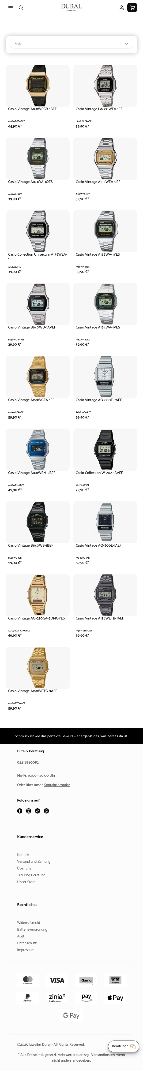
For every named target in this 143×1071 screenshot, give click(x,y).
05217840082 (28, 763)
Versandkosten (110, 1055)
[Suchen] (21, 7)
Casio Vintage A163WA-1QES (33, 182)
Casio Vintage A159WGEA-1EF (34, 400)
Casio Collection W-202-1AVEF (102, 473)
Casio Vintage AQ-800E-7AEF (101, 400)
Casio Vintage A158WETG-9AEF (35, 691)
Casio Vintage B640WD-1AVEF (34, 327)
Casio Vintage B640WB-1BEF (33, 546)
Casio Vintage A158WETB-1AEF (103, 618)
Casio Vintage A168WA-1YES (100, 255)
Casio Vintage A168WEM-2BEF (34, 473)
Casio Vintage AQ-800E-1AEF (101, 546)
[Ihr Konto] (121, 7)
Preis (71, 44)
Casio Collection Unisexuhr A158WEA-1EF (30, 257)
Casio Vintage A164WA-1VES (100, 327)
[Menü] (10, 7)
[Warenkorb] (132, 7)
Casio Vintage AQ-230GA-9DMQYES (30, 620)
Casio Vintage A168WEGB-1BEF (35, 109)
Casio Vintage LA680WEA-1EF (102, 109)
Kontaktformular (58, 785)
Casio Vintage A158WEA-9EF (100, 182)
